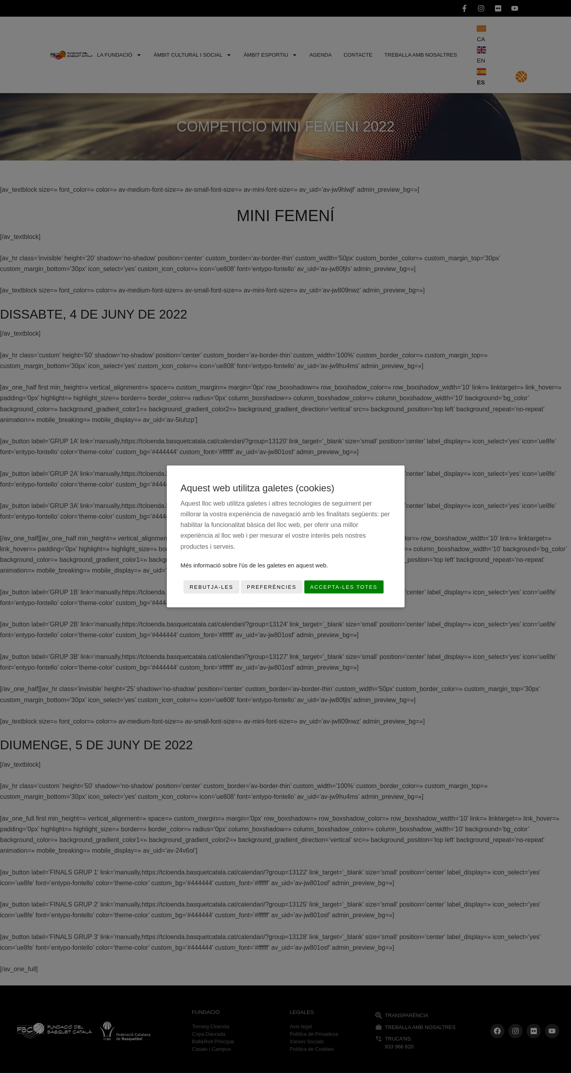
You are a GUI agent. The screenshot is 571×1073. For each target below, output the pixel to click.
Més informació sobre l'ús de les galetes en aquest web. (254, 565)
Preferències (271, 587)
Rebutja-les (211, 587)
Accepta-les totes (344, 587)
